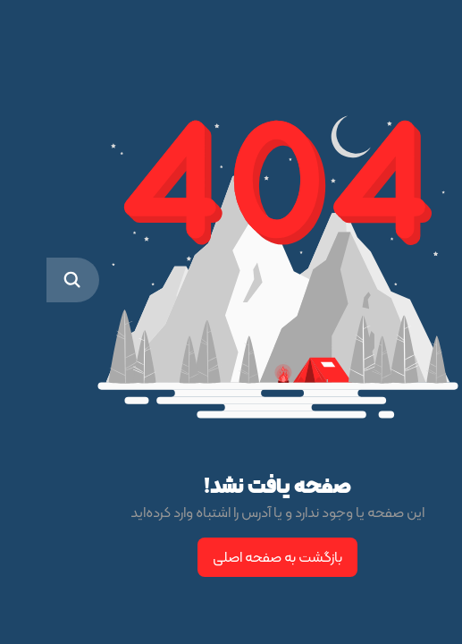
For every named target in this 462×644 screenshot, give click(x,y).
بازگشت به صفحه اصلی (231, 557)
